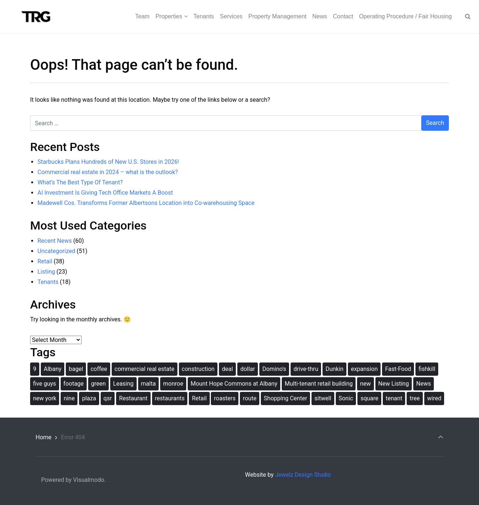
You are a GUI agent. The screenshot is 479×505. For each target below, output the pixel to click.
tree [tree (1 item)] (414, 398)
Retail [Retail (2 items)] (199, 398)
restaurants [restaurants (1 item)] (170, 398)
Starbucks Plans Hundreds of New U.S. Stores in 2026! (108, 161)
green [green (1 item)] (98, 383)
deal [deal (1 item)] (227, 368)
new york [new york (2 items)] (44, 398)
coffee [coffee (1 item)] (98, 368)
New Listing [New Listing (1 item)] (393, 383)
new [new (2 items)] (365, 383)
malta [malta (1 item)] (148, 383)
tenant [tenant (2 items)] (394, 398)
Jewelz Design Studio (303, 474)
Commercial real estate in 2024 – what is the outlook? (107, 172)
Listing (46, 271)
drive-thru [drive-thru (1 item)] (305, 368)
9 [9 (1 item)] (34, 368)
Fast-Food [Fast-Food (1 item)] (398, 368)
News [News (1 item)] (423, 383)
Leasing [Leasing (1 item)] (123, 383)
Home (43, 437)
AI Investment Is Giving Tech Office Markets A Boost (105, 192)
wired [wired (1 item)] (434, 398)
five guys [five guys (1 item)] (44, 383)
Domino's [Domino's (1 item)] (274, 368)
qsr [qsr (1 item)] (108, 398)
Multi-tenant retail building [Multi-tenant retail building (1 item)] (319, 383)
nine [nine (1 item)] (69, 398)
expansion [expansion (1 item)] (364, 368)
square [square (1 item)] (369, 398)
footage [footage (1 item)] (74, 383)
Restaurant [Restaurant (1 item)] (133, 398)
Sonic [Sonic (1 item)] (346, 398)
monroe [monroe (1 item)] (173, 383)
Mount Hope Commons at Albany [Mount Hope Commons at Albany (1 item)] (234, 383)
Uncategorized (56, 251)
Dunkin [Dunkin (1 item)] (334, 368)
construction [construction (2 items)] (198, 368)
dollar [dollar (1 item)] (247, 368)
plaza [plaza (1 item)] (89, 398)
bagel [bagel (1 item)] (76, 368)
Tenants (47, 281)
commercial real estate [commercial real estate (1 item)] (144, 368)
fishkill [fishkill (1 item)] (426, 368)
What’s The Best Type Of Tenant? (80, 182)
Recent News (54, 240)
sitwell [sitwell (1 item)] (322, 398)
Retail (44, 261)
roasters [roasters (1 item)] (224, 398)
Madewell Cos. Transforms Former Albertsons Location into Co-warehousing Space (146, 202)
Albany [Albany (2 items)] (52, 368)
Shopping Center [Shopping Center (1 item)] (285, 398)
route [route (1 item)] (249, 398)
